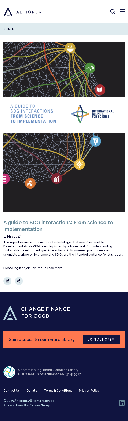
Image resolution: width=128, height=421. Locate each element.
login (17, 268)
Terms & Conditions (58, 390)
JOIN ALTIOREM (101, 339)
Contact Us (11, 390)
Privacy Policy (89, 390)
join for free (34, 268)
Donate (31, 390)
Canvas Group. (40, 405)
